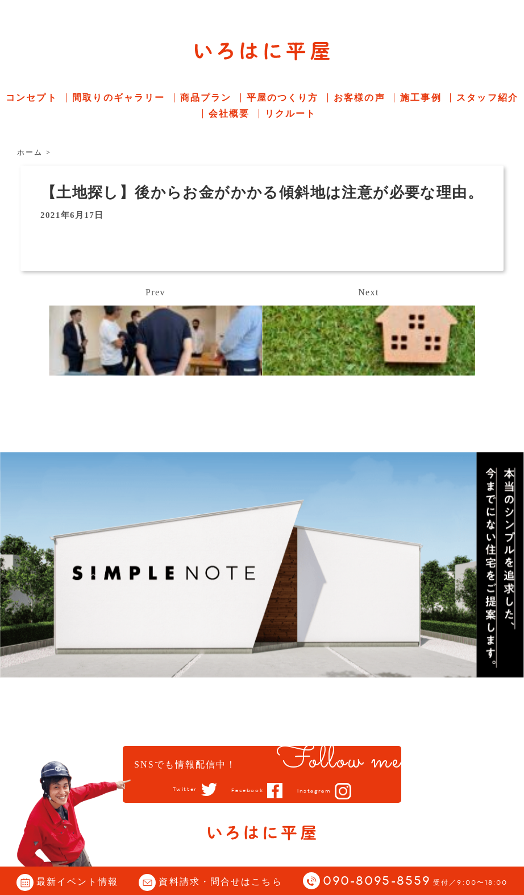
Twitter (174, 790)
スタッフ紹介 (487, 97)
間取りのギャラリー (118, 97)
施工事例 (420, 97)
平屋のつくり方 (283, 97)
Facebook (245, 790)
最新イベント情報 (77, 881)
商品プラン (206, 97)
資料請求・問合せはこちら (220, 881)
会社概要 (229, 113)
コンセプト (31, 97)
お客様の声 (359, 97)
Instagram (323, 791)
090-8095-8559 (415, 881)
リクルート (291, 113)
